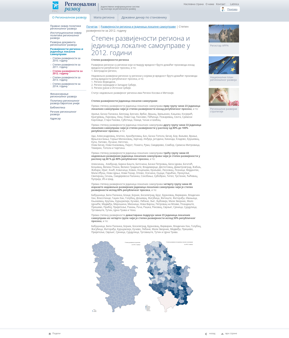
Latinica (234, 4)
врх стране (231, 333)
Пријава (232, 9)
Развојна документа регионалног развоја (63, 43)
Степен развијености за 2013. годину (66, 78)
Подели (56, 333)
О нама (210, 4)
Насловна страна (194, 4)
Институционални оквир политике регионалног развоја (66, 35)
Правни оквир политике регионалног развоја (65, 27)
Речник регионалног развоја (63, 113)
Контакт (220, 4)
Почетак (92, 26)
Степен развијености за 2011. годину (66, 66)
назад (212, 333)
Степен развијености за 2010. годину (66, 59)
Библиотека (57, 107)
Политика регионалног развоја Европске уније (64, 102)
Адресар (55, 118)
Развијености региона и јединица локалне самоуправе (66, 51)
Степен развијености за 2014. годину (66, 85)
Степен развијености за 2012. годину (68, 72)
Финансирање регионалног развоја (63, 95)
